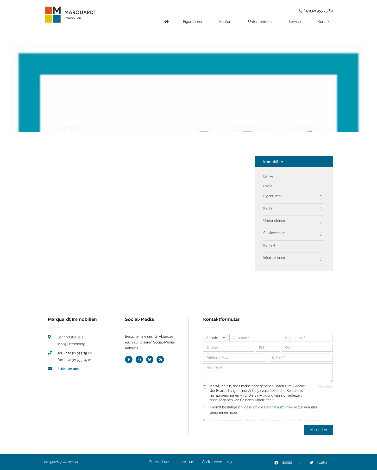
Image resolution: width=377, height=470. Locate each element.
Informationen (274, 258)
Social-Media (139, 319)
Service (296, 18)
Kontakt (325, 18)
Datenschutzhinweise (280, 407)
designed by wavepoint (61, 462)
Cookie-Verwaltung (217, 462)
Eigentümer (194, 18)
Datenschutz (159, 462)
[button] (287, 462)
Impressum (185, 462)
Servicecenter (274, 233)
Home (268, 186)
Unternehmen (261, 18)
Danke (268, 176)
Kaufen (226, 18)
